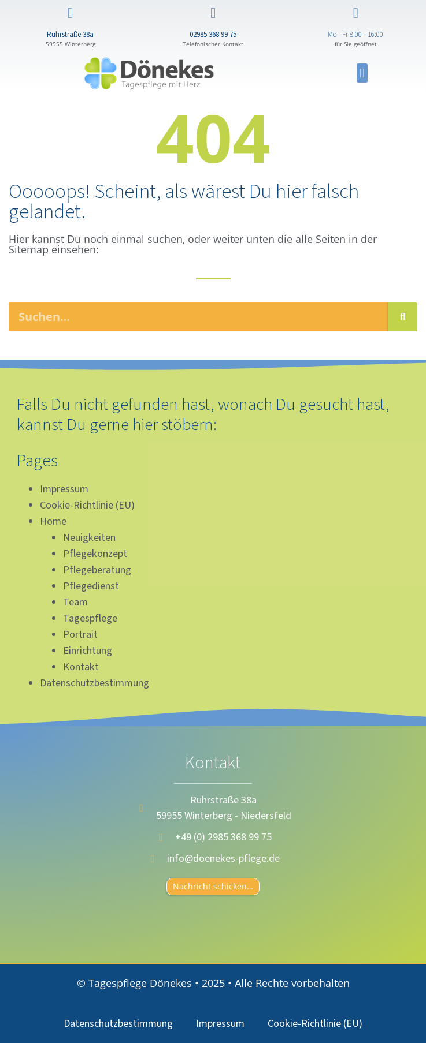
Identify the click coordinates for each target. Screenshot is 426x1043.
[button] (362, 73)
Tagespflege (90, 618)
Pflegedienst (91, 586)
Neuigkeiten (89, 537)
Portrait (80, 634)
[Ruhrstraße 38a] (70, 13)
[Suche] (402, 316)
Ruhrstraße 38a (70, 34)
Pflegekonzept (95, 554)
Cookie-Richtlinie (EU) (87, 505)
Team (75, 602)
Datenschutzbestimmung (94, 683)
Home (53, 521)
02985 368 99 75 (213, 34)
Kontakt (81, 667)
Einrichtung (87, 651)
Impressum (64, 489)
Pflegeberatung (97, 570)
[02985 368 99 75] (213, 13)
